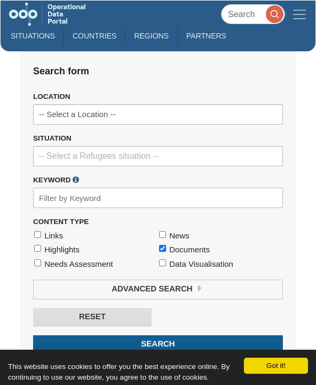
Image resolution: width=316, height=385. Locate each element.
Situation (52, 138)
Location (51, 97)
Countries (94, 36)
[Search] (253, 14)
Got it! (276, 365)
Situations (33, 36)
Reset (92, 316)
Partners (206, 36)
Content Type (61, 222)
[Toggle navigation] (299, 14)
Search (158, 344)
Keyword (56, 179)
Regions (151, 36)
